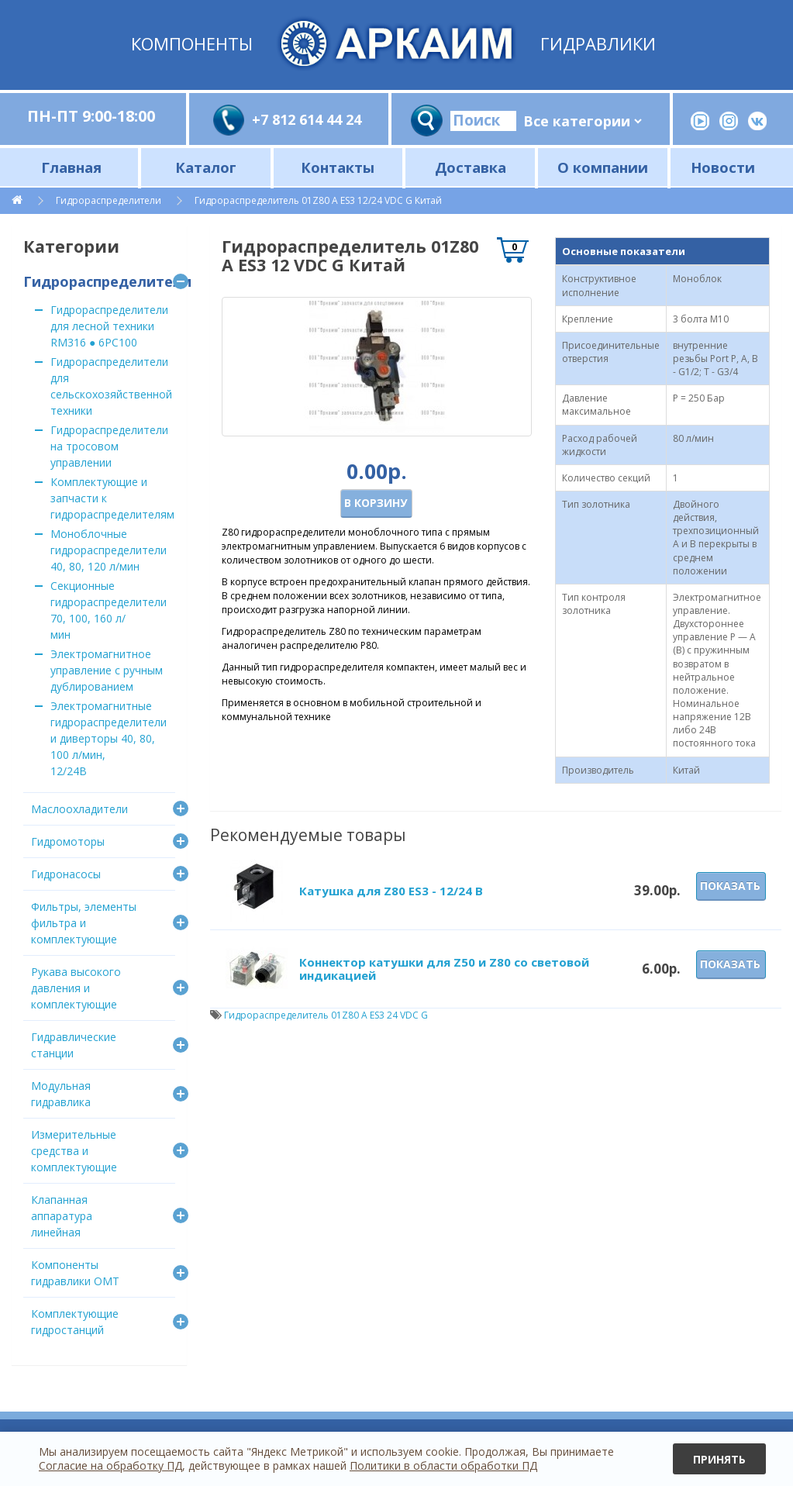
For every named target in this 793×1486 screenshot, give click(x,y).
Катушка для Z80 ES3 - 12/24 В (391, 890)
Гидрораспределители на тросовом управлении (109, 446)
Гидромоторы (68, 841)
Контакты (337, 167)
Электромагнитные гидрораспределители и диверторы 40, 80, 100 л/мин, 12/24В (108, 738)
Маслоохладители (79, 809)
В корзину (375, 502)
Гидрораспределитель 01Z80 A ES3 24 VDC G (326, 1015)
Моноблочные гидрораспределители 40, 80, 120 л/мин (108, 550)
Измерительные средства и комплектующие (74, 1150)
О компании (602, 167)
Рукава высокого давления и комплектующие (76, 988)
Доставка (470, 167)
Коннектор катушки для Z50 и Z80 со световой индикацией (444, 968)
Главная (71, 167)
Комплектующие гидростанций (75, 1321)
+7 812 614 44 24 (306, 119)
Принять (719, 1459)
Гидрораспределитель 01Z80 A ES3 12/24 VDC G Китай (318, 200)
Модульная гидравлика (61, 1093)
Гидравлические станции (73, 1044)
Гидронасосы (66, 874)
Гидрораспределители (108, 200)
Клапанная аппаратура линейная (61, 1215)
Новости (723, 167)
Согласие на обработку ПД (110, 1465)
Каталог (205, 167)
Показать (730, 885)
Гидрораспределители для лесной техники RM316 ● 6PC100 (109, 326)
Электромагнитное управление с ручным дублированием (106, 670)
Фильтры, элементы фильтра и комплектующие (83, 922)
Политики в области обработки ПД (443, 1465)
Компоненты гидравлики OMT (75, 1272)
